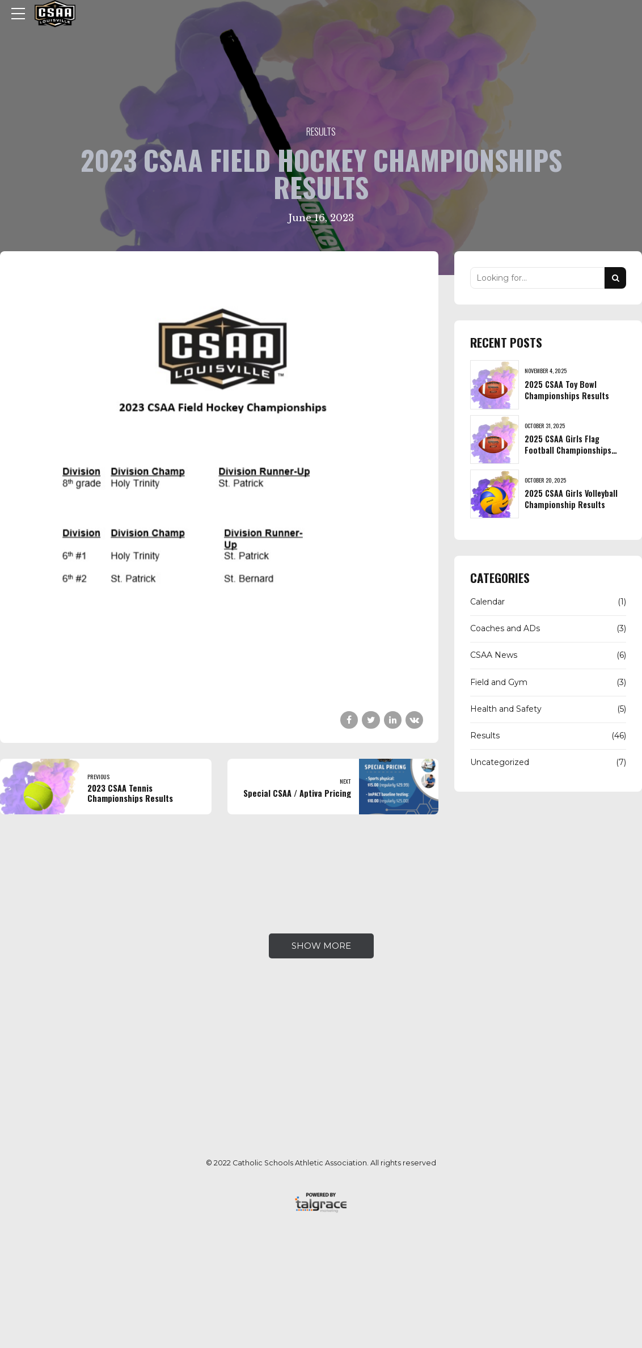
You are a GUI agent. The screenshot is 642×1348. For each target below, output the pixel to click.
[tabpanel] (219, 479)
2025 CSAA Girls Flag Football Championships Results (568, 450)
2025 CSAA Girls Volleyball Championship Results (571, 498)
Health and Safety (506, 709)
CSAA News (493, 655)
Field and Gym (498, 682)
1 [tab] (220, 682)
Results (321, 131)
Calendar (487, 602)
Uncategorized (499, 762)
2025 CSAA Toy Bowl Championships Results (567, 390)
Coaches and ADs (505, 628)
